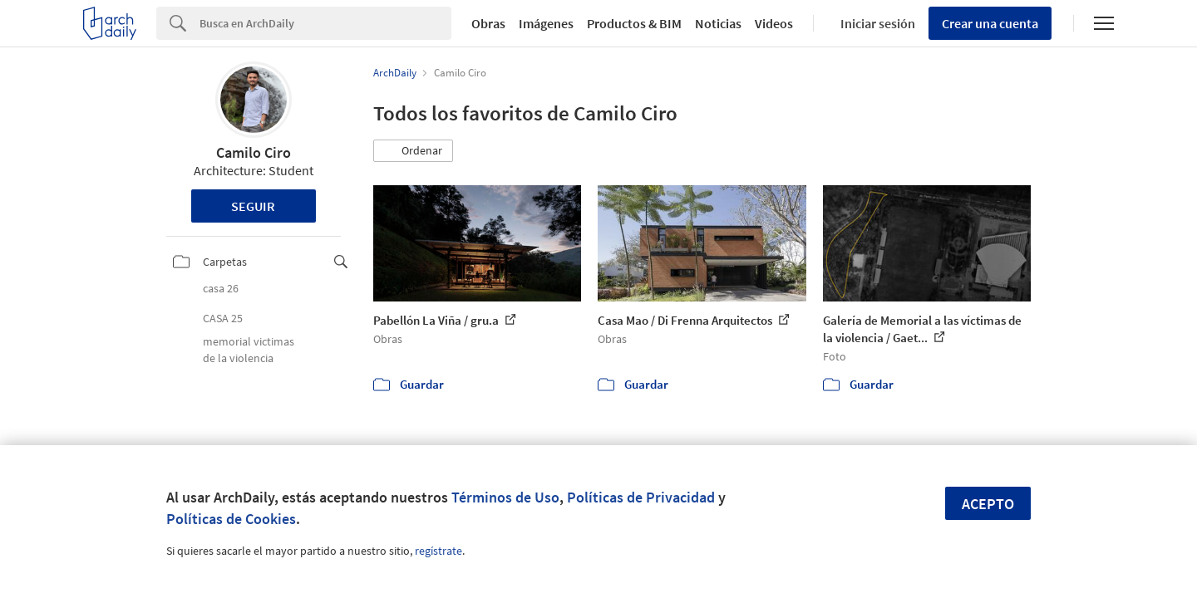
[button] (413, 151)
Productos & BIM (634, 23)
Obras (488, 23)
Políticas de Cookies (231, 518)
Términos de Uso (505, 497)
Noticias (718, 23)
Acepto (988, 503)
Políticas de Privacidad (641, 497)
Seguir (253, 206)
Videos (774, 23)
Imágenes (546, 23)
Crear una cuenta (990, 23)
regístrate (438, 550)
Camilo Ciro (253, 152)
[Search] (325, 23)
